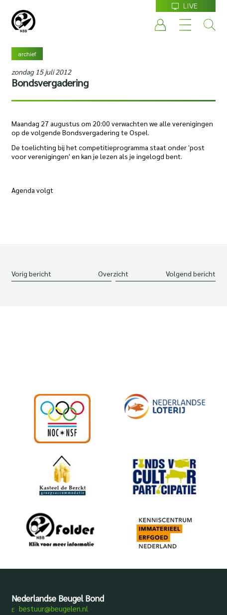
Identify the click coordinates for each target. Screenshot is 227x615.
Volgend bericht (191, 273)
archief (27, 54)
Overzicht (113, 273)
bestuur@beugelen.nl (53, 608)
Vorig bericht (31, 273)
